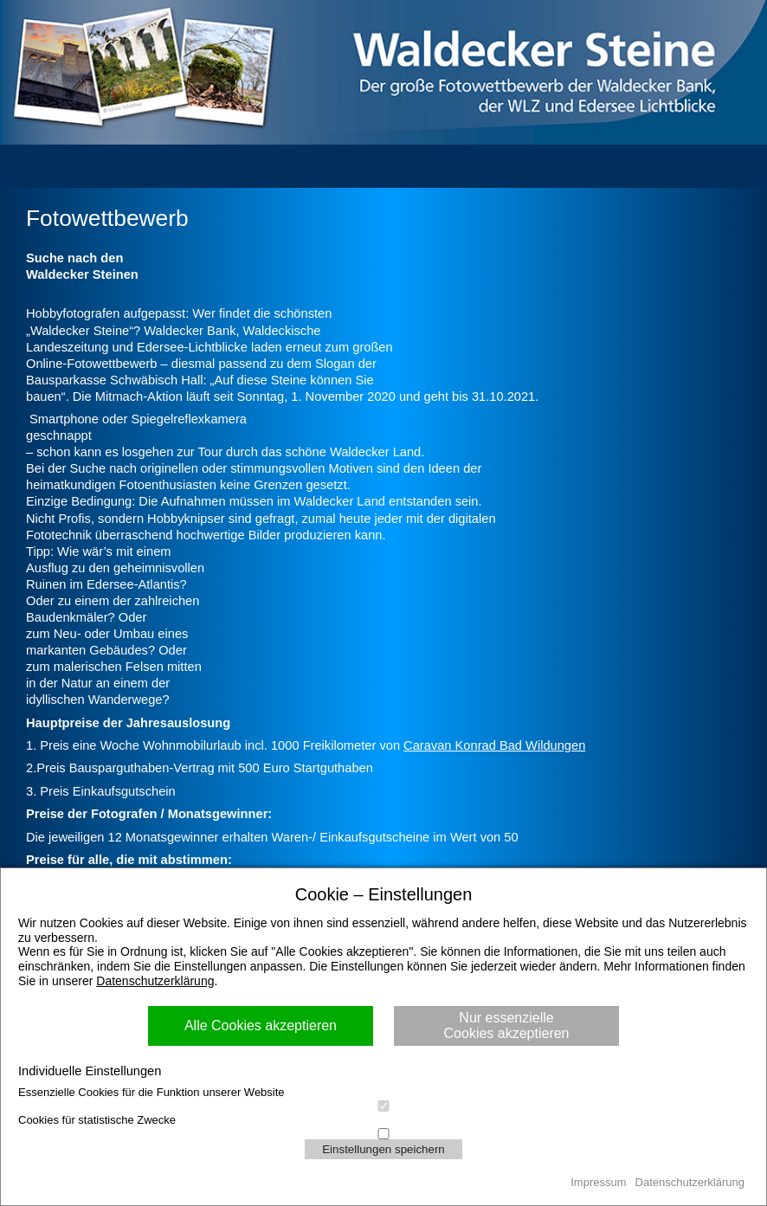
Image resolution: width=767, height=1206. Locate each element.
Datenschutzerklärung (155, 981)
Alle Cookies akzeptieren (260, 1025)
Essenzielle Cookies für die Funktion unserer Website (383, 1093)
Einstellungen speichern (383, 1149)
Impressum (598, 1182)
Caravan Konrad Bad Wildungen (494, 745)
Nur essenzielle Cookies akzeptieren (507, 1025)
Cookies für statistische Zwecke (383, 1120)
